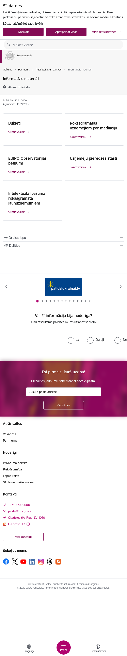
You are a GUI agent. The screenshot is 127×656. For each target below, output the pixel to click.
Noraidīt (23, 32)
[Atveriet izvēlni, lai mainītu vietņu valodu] (29, 649)
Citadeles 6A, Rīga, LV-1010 (26, 518)
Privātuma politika (15, 463)
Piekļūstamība (12, 469)
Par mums (10, 440)
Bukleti (14, 123)
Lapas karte (11, 476)
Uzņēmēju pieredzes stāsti (93, 158)
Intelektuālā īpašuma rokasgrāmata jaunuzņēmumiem (26, 198)
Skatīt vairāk (16, 132)
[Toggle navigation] (64, 647)
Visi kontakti (23, 537)
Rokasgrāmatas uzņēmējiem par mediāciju (93, 125)
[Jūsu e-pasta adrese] (63, 391)
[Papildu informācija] (28, 524)
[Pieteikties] (63, 405)
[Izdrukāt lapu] (63, 237)
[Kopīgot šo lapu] (63, 245)
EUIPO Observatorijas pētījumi (27, 161)
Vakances (9, 434)
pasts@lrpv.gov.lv (20, 511)
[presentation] (34, 342)
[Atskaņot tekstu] (19, 87)
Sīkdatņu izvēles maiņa (18, 482)
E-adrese (14, 524)
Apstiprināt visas (66, 32)
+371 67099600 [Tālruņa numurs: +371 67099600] (19, 505)
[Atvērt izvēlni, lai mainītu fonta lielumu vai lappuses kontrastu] (98, 649)
